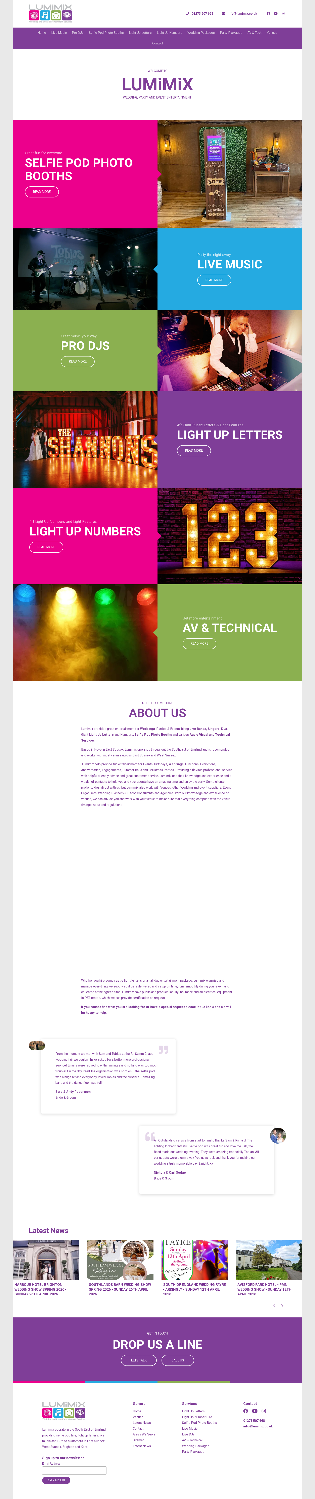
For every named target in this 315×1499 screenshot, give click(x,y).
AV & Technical (192, 1440)
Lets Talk (139, 1360)
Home (42, 33)
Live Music (59, 33)
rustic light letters (128, 980)
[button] (274, 1305)
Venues (272, 33)
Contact (157, 43)
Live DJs (188, 1434)
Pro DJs (78, 33)
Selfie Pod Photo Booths (106, 33)
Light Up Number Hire (197, 1417)
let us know (205, 1007)
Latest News (142, 1423)
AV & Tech (255, 33)
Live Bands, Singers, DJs (208, 729)
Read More (42, 192)
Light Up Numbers (169, 33)
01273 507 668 (254, 1421)
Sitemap (138, 1440)
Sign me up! (56, 1480)
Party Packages (231, 33)
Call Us (178, 1360)
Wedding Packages (201, 33)
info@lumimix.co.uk (258, 1426)
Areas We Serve (144, 1434)
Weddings (147, 729)
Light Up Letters (140, 33)
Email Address (51, 1463)
